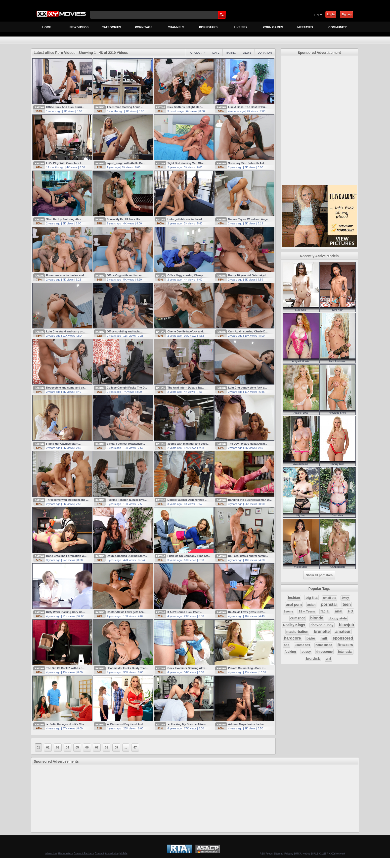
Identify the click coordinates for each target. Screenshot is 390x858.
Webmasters (65, 853)
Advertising (112, 853)
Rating (231, 52)
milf (324, 638)
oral (328, 658)
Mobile (124, 853)
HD (350, 611)
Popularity (197, 52)
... (126, 747)
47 (135, 747)
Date (215, 52)
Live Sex (240, 27)
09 (116, 747)
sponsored (343, 638)
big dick (313, 658)
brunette (322, 631)
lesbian (294, 598)
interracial (345, 651)
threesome (324, 651)
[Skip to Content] (256, 14)
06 (86, 747)
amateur (342, 631)
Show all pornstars (319, 575)
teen (347, 604)
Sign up (346, 14)
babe (310, 638)
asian (311, 605)
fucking (290, 651)
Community (337, 27)
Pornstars (208, 27)
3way (345, 598)
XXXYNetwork (337, 853)
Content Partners (84, 853)
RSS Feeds (266, 853)
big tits (311, 597)
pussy (306, 651)
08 (106, 747)
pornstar (329, 604)
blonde (316, 618)
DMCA (298, 853)
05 (77, 747)
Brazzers (345, 645)
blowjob (346, 625)
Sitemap (278, 853)
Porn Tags (143, 27)
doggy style (338, 618)
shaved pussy (322, 625)
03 (57, 747)
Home (46, 27)
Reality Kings (294, 625)
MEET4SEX (305, 27)
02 (47, 747)
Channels (176, 27)
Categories (111, 27)
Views (246, 52)
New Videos (79, 29)
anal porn (294, 605)
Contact (99, 853)
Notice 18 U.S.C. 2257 (315, 853)
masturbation (297, 632)
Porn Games (273, 27)
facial (324, 611)
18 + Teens (307, 611)
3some (288, 611)
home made (323, 645)
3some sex (302, 645)
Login (331, 14)
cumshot (297, 618)
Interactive (51, 853)
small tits (329, 598)
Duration (265, 52)
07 (96, 747)
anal (338, 611)
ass (286, 645)
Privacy (288, 853)
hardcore (292, 638)
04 (67, 747)
